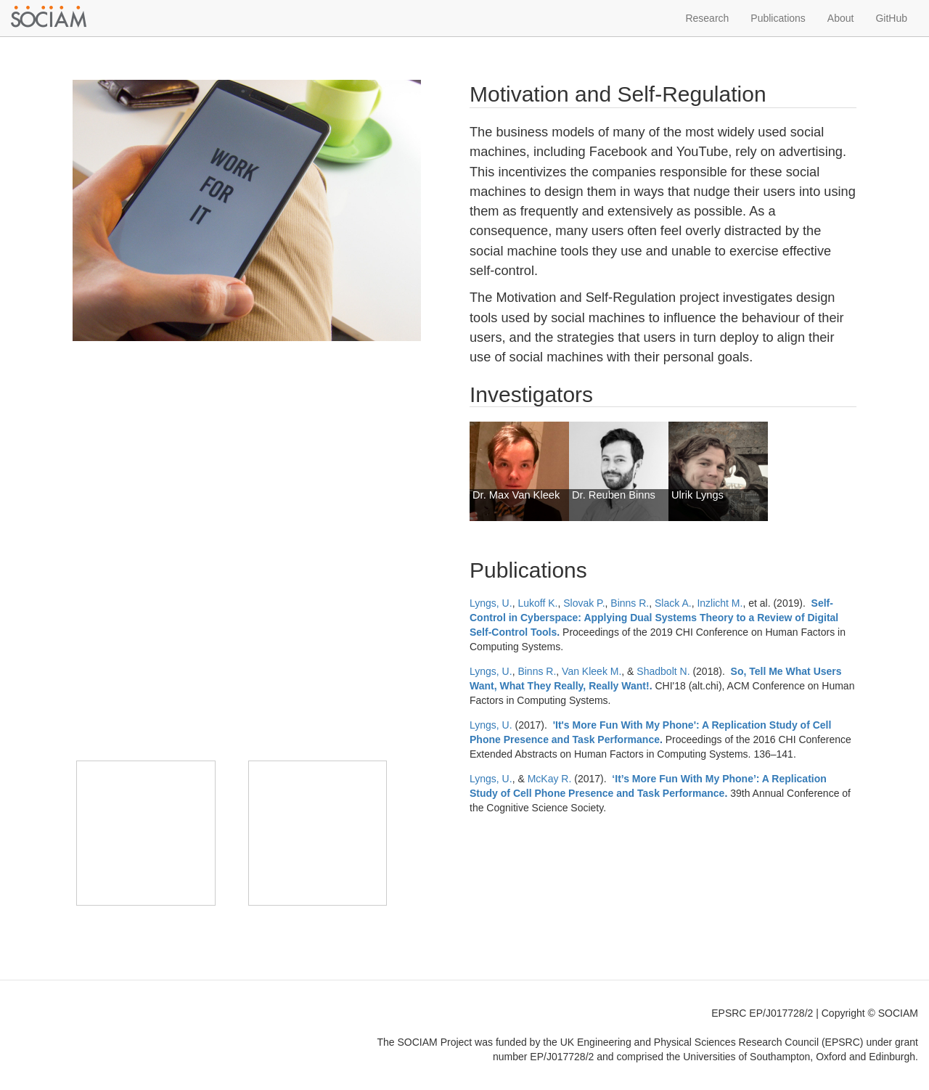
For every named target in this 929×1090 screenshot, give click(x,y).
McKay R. (550, 778)
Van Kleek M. (591, 671)
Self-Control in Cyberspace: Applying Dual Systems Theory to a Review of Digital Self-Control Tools (654, 617)
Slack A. (673, 603)
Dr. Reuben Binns (613, 495)
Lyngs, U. (491, 603)
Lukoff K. (537, 603)
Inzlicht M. (719, 603)
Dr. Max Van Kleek (516, 495)
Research (707, 18)
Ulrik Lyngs (697, 495)
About (840, 18)
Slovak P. (584, 603)
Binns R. (629, 603)
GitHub (891, 18)
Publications (778, 18)
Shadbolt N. (663, 671)
